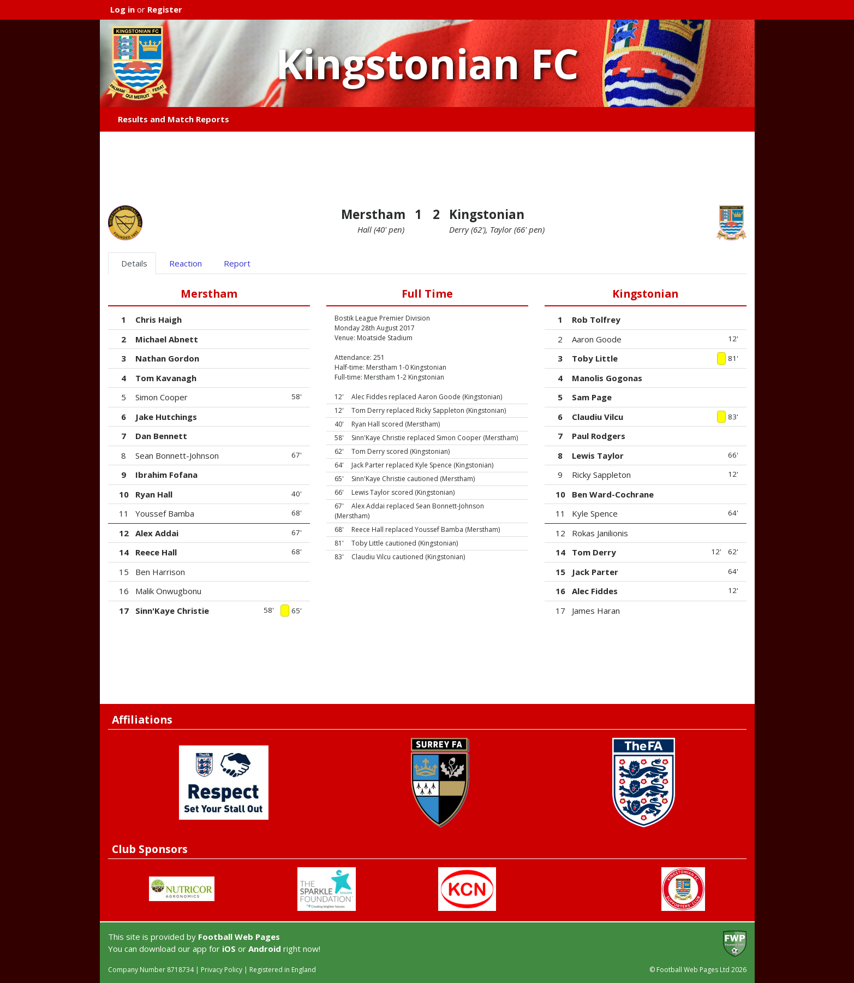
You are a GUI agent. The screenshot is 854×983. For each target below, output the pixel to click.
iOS (229, 948)
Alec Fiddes (595, 590)
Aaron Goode (597, 339)
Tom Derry (594, 552)
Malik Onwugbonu (168, 590)
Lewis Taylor (598, 455)
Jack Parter (595, 571)
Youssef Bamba (164, 513)
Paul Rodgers (598, 435)
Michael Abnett (166, 339)
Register (164, 9)
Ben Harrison (160, 571)
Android (264, 948)
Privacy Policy (221, 969)
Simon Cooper (161, 397)
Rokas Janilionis (600, 533)
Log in (122, 9)
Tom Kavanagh (165, 377)
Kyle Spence (595, 513)
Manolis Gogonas (607, 377)
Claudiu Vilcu (597, 416)
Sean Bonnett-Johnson (177, 455)
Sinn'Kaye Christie (172, 610)
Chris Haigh (158, 319)
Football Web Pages (239, 936)
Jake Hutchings (166, 416)
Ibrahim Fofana (166, 474)
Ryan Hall (153, 494)
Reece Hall (156, 552)
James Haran (596, 610)
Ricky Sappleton (601, 474)
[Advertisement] (427, 168)
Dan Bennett (161, 435)
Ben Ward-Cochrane (613, 494)
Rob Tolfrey (596, 319)
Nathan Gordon (167, 358)
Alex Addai (156, 533)
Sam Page (592, 397)
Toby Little (595, 358)
